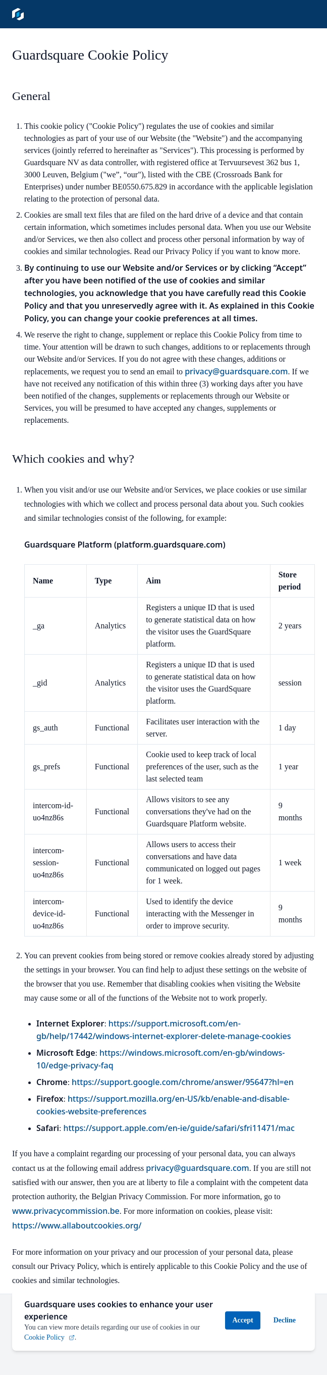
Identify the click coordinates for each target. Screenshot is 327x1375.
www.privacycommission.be (66, 1210)
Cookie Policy (49, 1333)
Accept (242, 1316)
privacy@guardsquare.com (236, 371)
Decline (285, 1316)
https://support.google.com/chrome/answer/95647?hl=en (183, 1082)
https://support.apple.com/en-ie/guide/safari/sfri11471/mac (178, 1128)
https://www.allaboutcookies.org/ (76, 1225)
